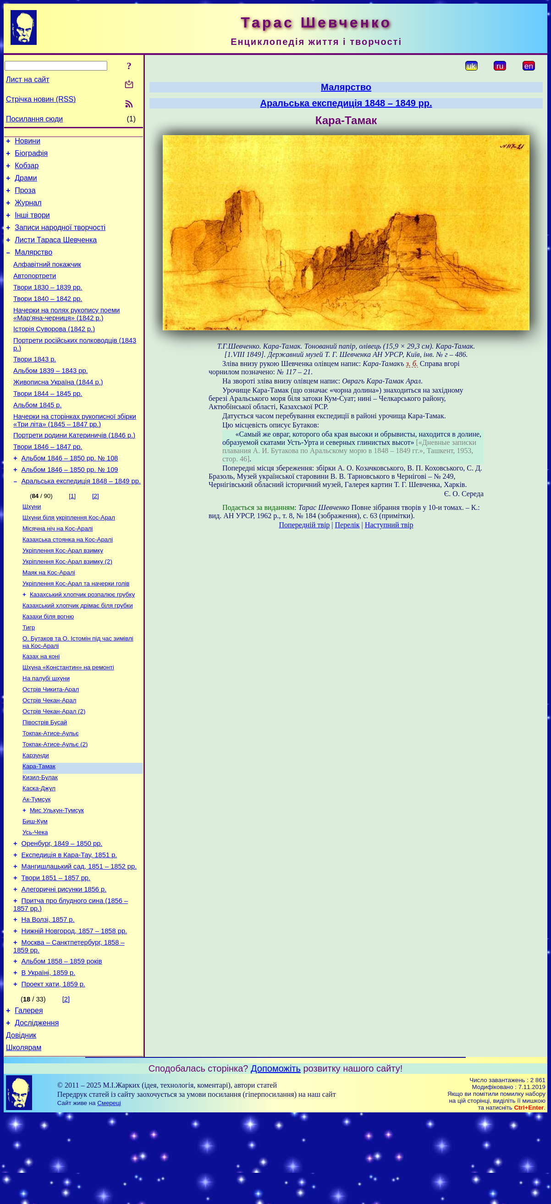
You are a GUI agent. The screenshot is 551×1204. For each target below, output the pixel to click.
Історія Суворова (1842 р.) (54, 351)
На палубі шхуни (46, 731)
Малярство (33, 266)
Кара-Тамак (38, 826)
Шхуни (31, 545)
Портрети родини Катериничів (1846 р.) (74, 468)
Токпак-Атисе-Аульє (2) (55, 802)
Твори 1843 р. (34, 384)
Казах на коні (41, 707)
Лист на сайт (28, 79)
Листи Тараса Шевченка (56, 252)
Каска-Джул (38, 850)
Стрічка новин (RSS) (41, 99)
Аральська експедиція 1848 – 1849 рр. (81, 519)
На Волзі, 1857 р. (48, 995)
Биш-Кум (35, 886)
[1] (72, 534)
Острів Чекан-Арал (49, 755)
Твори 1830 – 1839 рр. (47, 305)
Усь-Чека (35, 898)
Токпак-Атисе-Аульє (50, 791)
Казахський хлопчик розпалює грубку (82, 641)
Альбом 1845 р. (37, 435)
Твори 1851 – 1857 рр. (56, 949)
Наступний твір (389, 525)
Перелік (347, 525)
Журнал (28, 211)
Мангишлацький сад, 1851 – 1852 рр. (79, 936)
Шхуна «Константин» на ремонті (68, 719)
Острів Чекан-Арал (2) (53, 767)
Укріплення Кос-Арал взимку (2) (67, 605)
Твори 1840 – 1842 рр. (47, 318)
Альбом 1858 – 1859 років (62, 1041)
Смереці (109, 1191)
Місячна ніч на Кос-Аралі (57, 569)
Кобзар (27, 170)
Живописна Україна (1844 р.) (58, 409)
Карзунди (35, 814)
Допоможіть (276, 1156)
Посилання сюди (34, 119)
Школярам (23, 1135)
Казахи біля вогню (48, 665)
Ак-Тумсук (36, 862)
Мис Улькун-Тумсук (57, 874)
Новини (27, 142)
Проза (25, 197)
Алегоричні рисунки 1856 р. (64, 962)
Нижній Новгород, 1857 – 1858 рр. (74, 1008)
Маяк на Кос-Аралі (48, 617)
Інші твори (32, 225)
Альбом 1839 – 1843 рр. (50, 396)
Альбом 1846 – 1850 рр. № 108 (70, 494)
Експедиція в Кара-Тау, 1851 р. (69, 923)
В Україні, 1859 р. (49, 1053)
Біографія (31, 156)
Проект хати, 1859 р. (53, 1066)
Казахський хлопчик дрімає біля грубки (77, 653)
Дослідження (37, 1108)
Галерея (29, 1094)
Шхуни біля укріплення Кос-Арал (68, 557)
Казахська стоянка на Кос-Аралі (67, 581)
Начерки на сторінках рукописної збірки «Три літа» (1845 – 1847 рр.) (74, 452)
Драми (26, 183)
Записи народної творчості (60, 238)
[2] (95, 534)
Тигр (28, 676)
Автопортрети (34, 292)
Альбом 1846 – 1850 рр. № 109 (70, 506)
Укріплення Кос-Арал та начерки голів (75, 629)
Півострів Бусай (44, 779)
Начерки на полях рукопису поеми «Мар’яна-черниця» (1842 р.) (66, 334)
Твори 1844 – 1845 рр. (47, 422)
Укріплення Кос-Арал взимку (62, 593)
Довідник (21, 1122)
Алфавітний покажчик (47, 279)
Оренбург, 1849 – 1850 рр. (62, 910)
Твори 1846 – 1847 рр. (47, 481)
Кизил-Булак (40, 838)
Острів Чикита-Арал (50, 743)
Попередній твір (304, 525)
